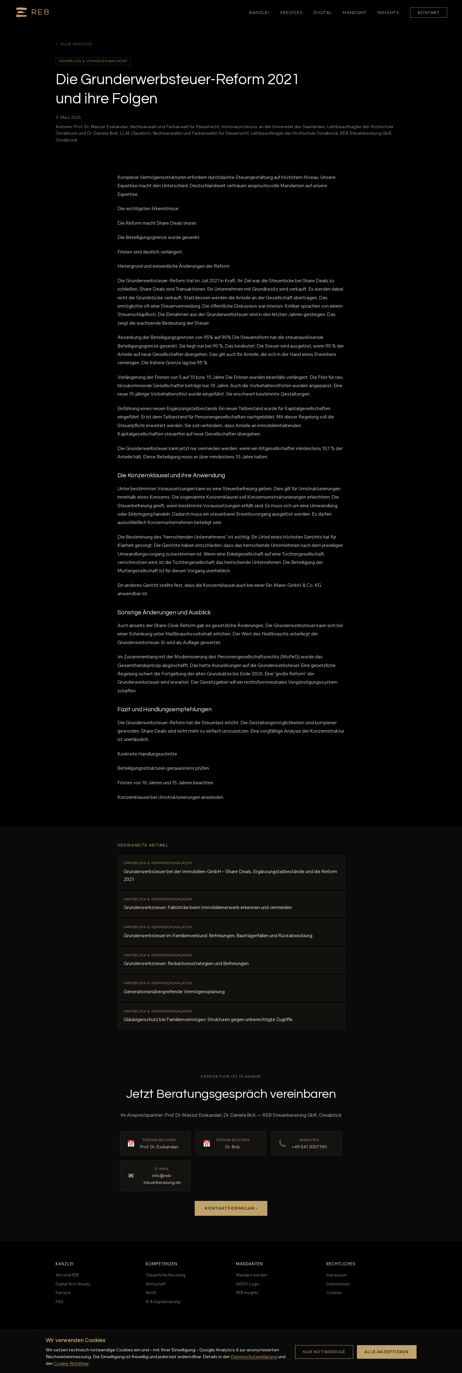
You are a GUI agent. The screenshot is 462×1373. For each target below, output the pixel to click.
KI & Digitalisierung (163, 1301)
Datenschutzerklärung (254, 1356)
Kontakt (428, 12)
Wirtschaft (156, 1283)
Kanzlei (259, 12)
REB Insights (247, 1292)
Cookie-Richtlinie (71, 1363)
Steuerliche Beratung (165, 1274)
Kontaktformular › (231, 1208)
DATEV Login (247, 1283)
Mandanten (249, 1263)
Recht (151, 1292)
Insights (388, 12)
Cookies (334, 1292)
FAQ (59, 1301)
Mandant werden (251, 1274)
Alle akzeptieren (387, 1351)
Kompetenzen (161, 1263)
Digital (323, 12)
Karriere (63, 1292)
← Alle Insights (74, 43)
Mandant (354, 12)
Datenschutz (338, 1283)
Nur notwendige (324, 1351)
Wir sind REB (67, 1274)
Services (291, 12)
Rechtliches (341, 1263)
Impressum (336, 1274)
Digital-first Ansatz (73, 1283)
